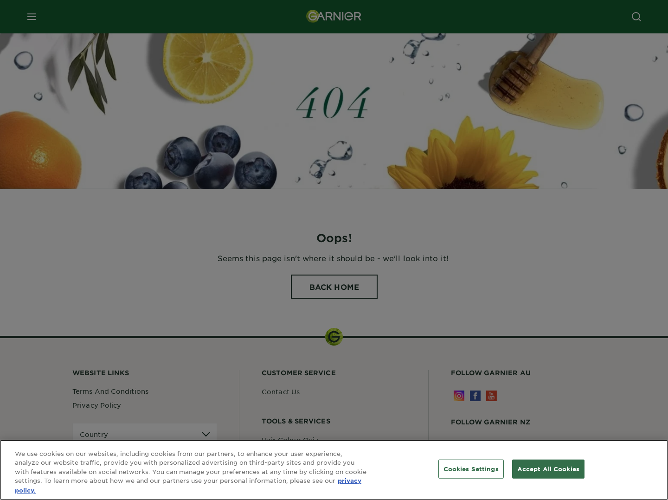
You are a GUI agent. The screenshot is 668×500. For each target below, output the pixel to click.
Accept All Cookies (548, 472)
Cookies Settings (471, 472)
